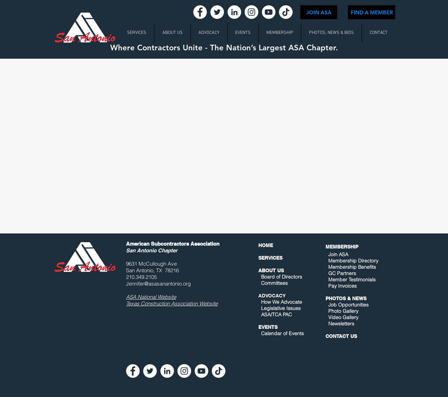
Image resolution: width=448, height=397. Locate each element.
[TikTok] (286, 12)
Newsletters (340, 323)
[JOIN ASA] (318, 12)
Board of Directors (281, 277)
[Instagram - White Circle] (251, 12)
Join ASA (338, 254)
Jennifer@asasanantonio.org (158, 283)
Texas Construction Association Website (172, 303)
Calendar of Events (282, 333)
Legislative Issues (281, 308)
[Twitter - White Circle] (217, 12)
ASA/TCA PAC (276, 314)
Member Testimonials (352, 279)
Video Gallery (343, 317)
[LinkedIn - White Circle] (234, 12)
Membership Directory (352, 261)
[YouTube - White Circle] (268, 12)
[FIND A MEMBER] (371, 12)
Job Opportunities (348, 305)
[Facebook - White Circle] (200, 12)
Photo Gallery (343, 311)
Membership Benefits (352, 267)
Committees (274, 283)
